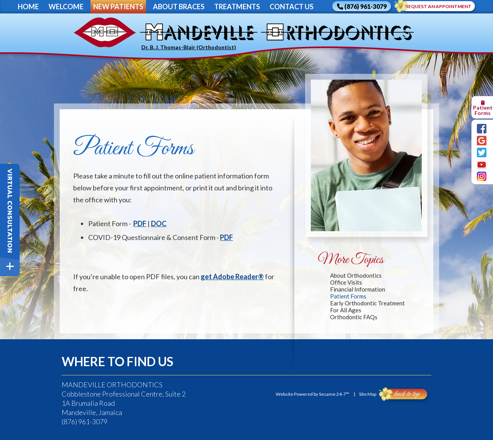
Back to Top (402, 394)
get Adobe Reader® (232, 276)
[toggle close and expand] (10, 266)
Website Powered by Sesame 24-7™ (312, 394)
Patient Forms (348, 296)
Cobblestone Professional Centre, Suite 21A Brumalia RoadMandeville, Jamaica (124, 398)
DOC (158, 223)
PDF (139, 223)
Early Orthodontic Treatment (367, 303)
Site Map (367, 394)
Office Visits (346, 282)
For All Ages (345, 310)
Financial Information (357, 289)
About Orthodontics (356, 275)
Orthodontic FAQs (353, 316)
